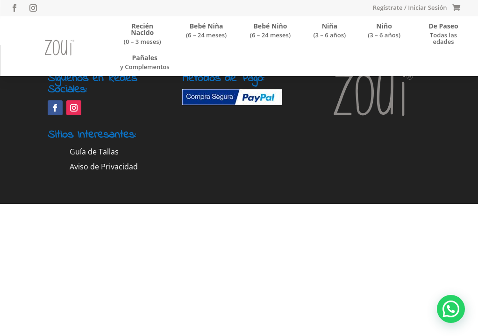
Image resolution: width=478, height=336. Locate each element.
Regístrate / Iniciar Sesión (410, 8)
